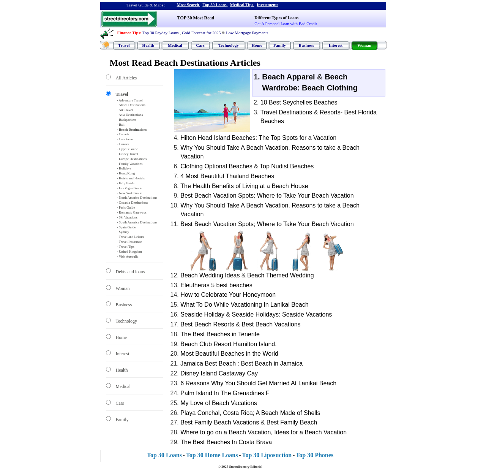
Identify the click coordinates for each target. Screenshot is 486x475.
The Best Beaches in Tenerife (220, 334)
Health (148, 45)
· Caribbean (125, 139)
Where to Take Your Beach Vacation (305, 195)
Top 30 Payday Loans (160, 32)
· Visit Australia (128, 256)
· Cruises (123, 144)
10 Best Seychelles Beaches (299, 102)
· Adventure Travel (130, 100)
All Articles (126, 78)
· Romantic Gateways (132, 212)
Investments (267, 4)
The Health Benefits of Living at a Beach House (244, 186)
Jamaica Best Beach (208, 363)
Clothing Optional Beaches (216, 166)
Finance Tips (128, 32)
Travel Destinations (286, 112)
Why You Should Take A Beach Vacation (234, 147)
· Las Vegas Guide (129, 188)
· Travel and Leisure (131, 237)
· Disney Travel (127, 154)
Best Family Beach (292, 422)
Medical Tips (241, 4)
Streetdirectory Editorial (245, 467)
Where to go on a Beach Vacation (225, 432)
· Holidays (124, 168)
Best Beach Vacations (270, 324)
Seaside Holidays (255, 314)
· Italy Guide (125, 183)
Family (279, 45)
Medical (175, 45)
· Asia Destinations (130, 115)
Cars (200, 45)
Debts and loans (130, 271)
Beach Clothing (330, 88)
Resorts (330, 112)
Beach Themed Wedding (280, 275)
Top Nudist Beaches (287, 166)
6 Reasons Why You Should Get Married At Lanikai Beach (258, 383)
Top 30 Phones (314, 455)
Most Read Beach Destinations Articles (185, 63)
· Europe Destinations (132, 159)
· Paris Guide (126, 207)
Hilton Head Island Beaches (217, 138)
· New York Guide (129, 193)
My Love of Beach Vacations (218, 403)
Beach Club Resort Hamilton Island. (228, 344)
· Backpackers (126, 120)
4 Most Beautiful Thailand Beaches (227, 176)
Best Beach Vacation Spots (217, 195)
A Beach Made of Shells (288, 413)
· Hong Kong (126, 173)
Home (256, 45)
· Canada (123, 134)
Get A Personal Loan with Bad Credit (285, 23)
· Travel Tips (125, 247)
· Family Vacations (130, 164)
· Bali (121, 125)
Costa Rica (237, 413)
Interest (335, 45)
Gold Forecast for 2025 (201, 32)
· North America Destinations (137, 198)
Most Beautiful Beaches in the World (229, 353)
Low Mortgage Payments (247, 32)
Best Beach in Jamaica (272, 363)
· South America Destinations (137, 222)
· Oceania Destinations (132, 202)
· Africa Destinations (131, 105)
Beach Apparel (288, 77)
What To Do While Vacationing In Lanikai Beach (244, 304)
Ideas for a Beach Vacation (310, 432)
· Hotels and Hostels (131, 178)
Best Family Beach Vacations (219, 422)
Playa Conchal (199, 413)
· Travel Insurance (129, 242)
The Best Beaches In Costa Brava (226, 442)
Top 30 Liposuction (267, 455)
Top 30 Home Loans (212, 455)
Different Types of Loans (276, 17)
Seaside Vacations (307, 314)
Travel (123, 45)
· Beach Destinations (132, 129)
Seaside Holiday (202, 314)
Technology (228, 45)
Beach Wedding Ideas (210, 275)
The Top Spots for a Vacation (297, 138)
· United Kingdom (129, 251)
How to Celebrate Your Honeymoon (228, 294)
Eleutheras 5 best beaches (216, 285)
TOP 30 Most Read (195, 18)
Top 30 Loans (214, 4)
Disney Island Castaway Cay (219, 373)
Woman (364, 45)
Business (306, 45)
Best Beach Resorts (207, 324)
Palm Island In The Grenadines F (225, 393)
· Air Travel (125, 110)
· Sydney (123, 232)
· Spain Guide (126, 227)
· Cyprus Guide (127, 149)
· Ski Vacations (127, 217)
